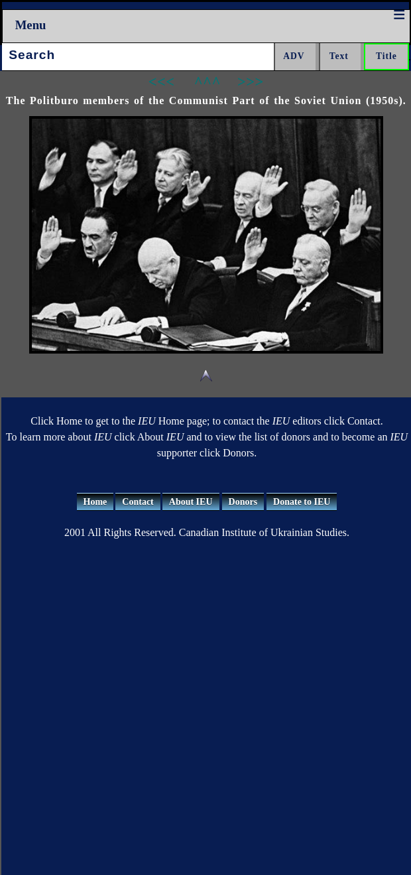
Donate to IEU (301, 502)
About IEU (191, 502)
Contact (137, 502)
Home (95, 502)
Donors (243, 502)
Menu (30, 25)
